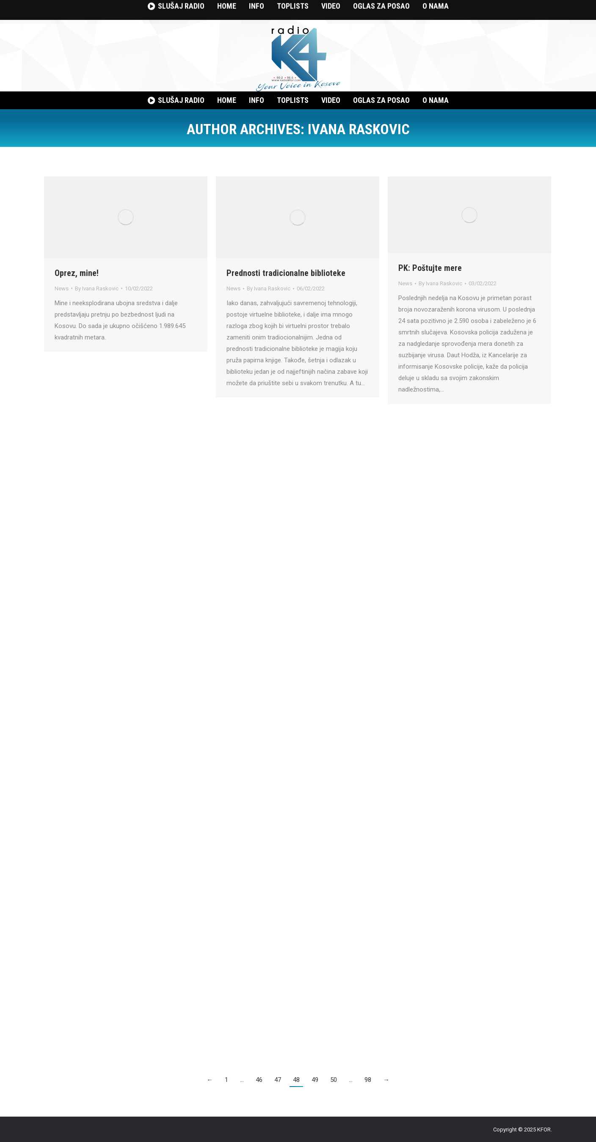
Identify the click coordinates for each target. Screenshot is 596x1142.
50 (333, 1080)
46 (259, 1080)
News (62, 288)
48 (296, 1080)
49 (315, 1080)
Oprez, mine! (77, 273)
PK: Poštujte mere (430, 268)
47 (277, 1080)
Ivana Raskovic (359, 129)
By (97, 288)
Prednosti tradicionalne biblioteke (285, 273)
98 (367, 1080)
